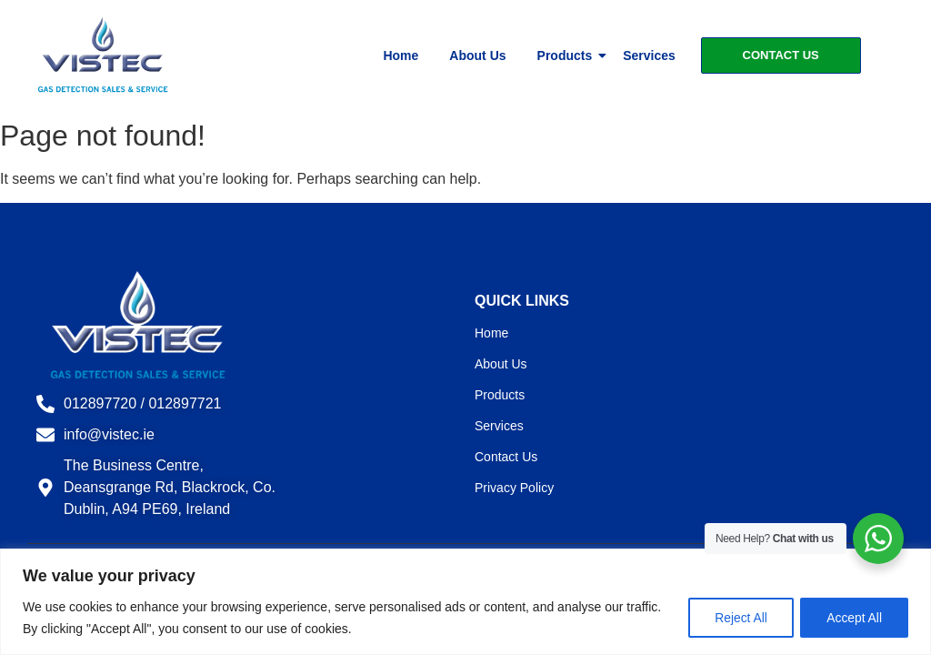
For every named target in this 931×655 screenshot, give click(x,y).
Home (400, 55)
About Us (477, 55)
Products (568, 55)
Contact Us (506, 456)
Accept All (854, 617)
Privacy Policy (514, 487)
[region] (465, 602)
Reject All (739, 617)
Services (649, 55)
